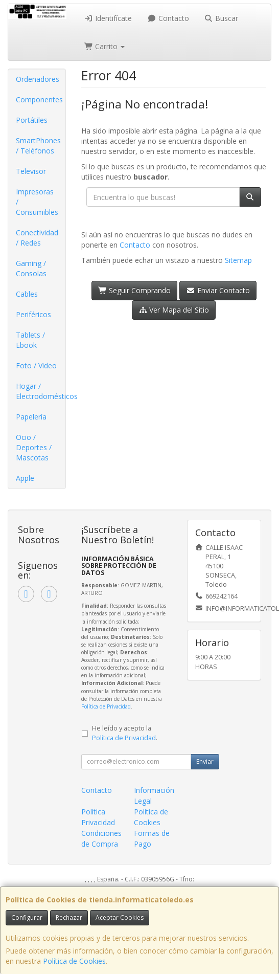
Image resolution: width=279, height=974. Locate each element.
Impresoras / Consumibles (37, 202)
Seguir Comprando (134, 290)
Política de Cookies (74, 961)
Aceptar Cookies (120, 917)
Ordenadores (37, 79)
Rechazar (69, 917)
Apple (25, 478)
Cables (27, 294)
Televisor (31, 171)
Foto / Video (36, 365)
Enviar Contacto (218, 290)
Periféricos (33, 314)
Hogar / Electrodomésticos (40, 391)
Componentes (39, 99)
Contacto (168, 18)
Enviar (205, 761)
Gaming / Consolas (31, 268)
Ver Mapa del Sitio (174, 310)
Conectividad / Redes (37, 238)
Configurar (26, 917)
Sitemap (238, 260)
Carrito (104, 46)
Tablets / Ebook (30, 340)
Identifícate (108, 18)
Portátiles (32, 120)
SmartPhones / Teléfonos (38, 146)
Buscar (221, 18)
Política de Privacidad (106, 706)
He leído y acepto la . (124, 733)
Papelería (31, 417)
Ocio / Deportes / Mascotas (34, 447)
